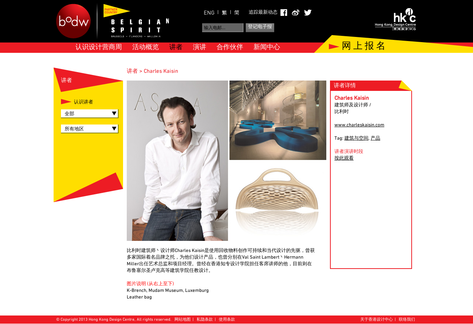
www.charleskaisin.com (359, 125)
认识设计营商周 (98, 47)
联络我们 (407, 319)
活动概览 (145, 47)
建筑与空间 (356, 138)
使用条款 (227, 319)
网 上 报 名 (363, 46)
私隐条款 (205, 319)
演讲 (199, 47)
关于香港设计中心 (376, 319)
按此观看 (344, 158)
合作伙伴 (230, 47)
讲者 (176, 47)
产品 (375, 138)
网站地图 (182, 319)
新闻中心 (266, 47)
